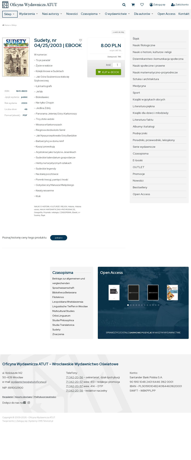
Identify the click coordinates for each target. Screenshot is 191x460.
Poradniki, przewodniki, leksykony (154, 140)
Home (7, 25)
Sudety (56, 329)
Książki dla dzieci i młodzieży (150, 113)
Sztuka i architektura (146, 79)
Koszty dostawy (23, 396)
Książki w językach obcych (149, 99)
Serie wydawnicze (144, 146)
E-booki (138, 160)
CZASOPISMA (65, 212)
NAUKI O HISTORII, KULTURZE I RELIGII (50, 206)
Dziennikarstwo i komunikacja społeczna (158, 59)
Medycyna (139, 86)
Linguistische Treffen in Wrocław (70, 306)
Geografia (38, 212)
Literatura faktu (143, 119)
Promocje (139, 174)
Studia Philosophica (63, 320)
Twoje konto (8, 421)
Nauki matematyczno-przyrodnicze (155, 72)
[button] (128, 305)
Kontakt (184, 14)
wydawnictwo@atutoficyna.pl (28, 382)
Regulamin (7, 396)
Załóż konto (180, 4)
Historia (71, 206)
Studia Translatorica (63, 325)
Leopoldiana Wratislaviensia (67, 301)
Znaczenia (58, 334)
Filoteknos (58, 297)
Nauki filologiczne (144, 45)
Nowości (72, 14)
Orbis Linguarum (61, 315)
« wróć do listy (118, 32)
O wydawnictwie (116, 14)
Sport (136, 92)
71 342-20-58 (74, 390)
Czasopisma (89, 14)
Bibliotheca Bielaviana (64, 292)
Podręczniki (140, 133)
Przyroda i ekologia (51, 212)
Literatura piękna (144, 106)
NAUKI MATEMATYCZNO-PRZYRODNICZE (57, 209)
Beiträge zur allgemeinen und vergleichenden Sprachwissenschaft (68, 283)
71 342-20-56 (74, 377)
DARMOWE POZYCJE (140, 332)
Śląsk (43, 215)
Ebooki (74, 212)
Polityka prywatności (45, 396)
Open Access (166, 14)
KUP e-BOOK (108, 72)
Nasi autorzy (50, 14)
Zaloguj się (157, 4)
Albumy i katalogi (143, 126)
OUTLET (138, 167)
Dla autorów (142, 14)
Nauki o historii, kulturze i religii (152, 52)
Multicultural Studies (63, 311)
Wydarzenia (27, 14)
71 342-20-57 (74, 382)
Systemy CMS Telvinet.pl (41, 421)
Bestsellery (140, 187)
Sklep (7, 14)
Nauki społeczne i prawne (149, 65)
